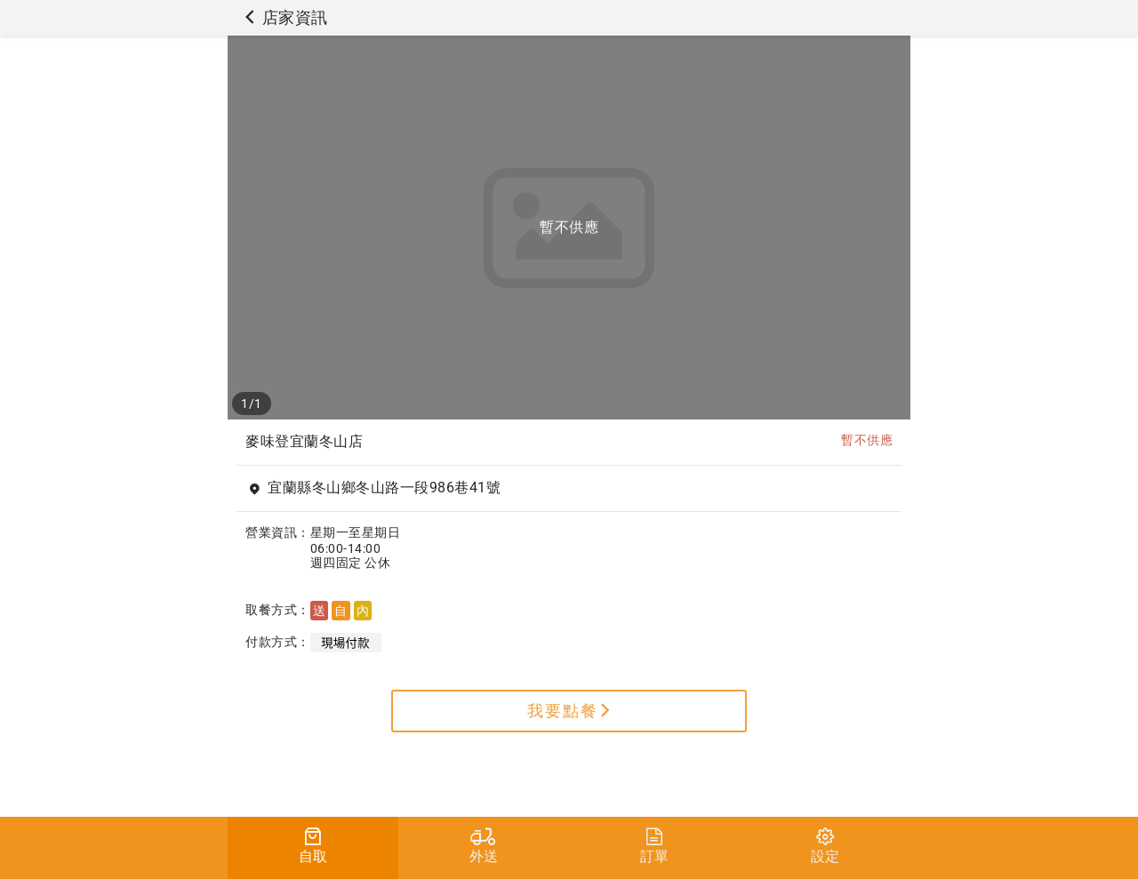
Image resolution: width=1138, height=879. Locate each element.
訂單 (654, 846)
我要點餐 (569, 710)
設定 (825, 846)
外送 (483, 846)
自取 (313, 846)
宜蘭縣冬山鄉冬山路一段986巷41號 (384, 487)
